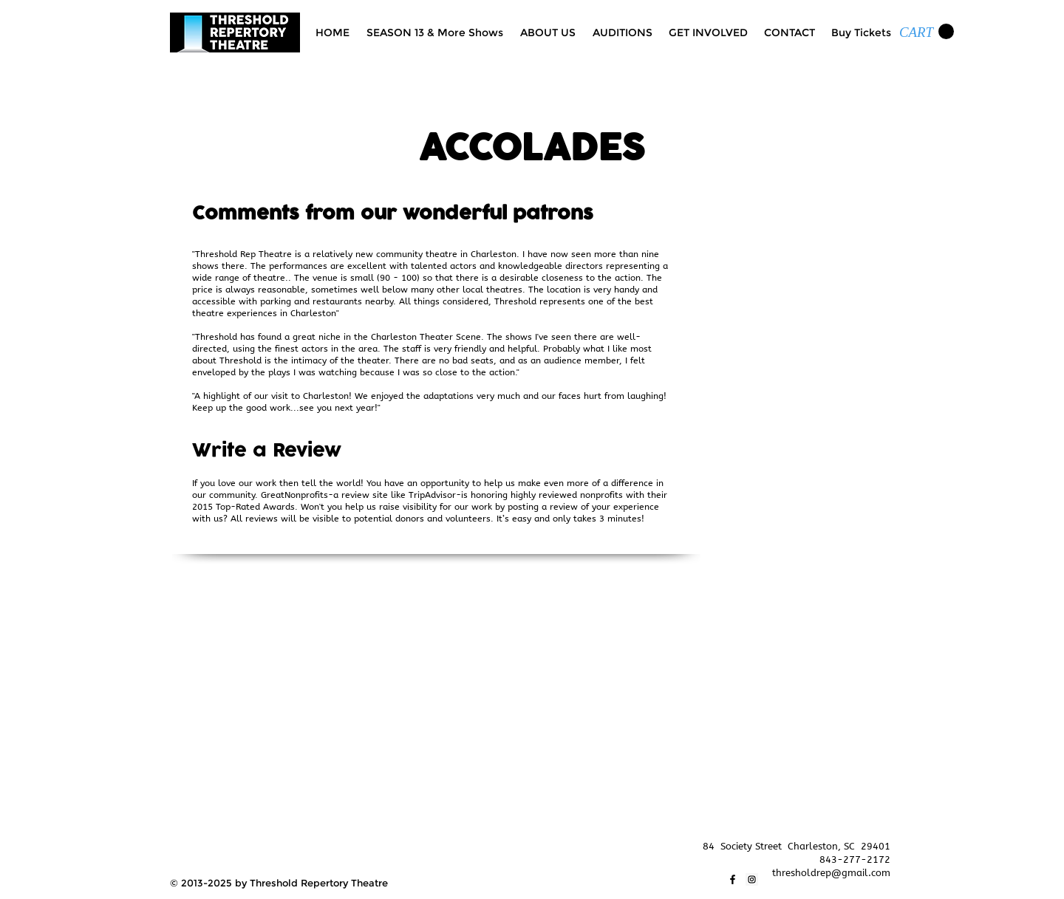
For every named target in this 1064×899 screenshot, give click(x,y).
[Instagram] (752, 879)
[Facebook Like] (199, 846)
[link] (926, 32)
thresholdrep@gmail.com (831, 872)
